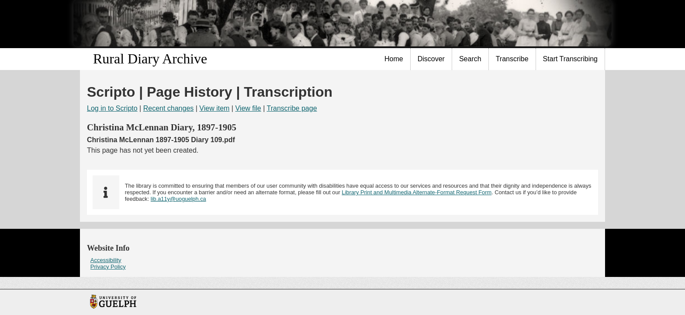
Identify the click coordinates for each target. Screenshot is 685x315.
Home (393, 59)
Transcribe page (292, 108)
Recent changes (168, 108)
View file (248, 108)
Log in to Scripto (112, 108)
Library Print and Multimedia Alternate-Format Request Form (416, 192)
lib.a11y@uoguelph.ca (178, 199)
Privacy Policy (108, 266)
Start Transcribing (570, 59)
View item (214, 108)
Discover (431, 59)
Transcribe (512, 59)
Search (470, 59)
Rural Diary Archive (150, 58)
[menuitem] (394, 59)
